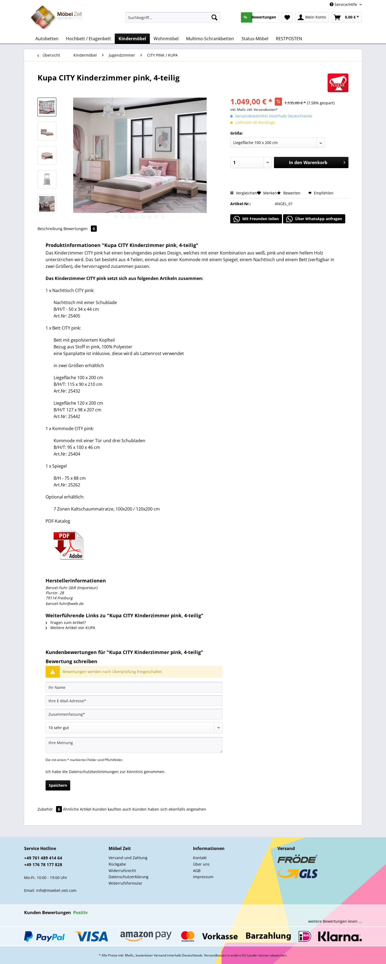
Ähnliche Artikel (77, 809)
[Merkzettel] (287, 17)
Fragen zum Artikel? (66, 622)
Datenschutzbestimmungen (94, 771)
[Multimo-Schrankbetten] (210, 39)
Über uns (201, 864)
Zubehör (50, 809)
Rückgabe (117, 864)
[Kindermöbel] (132, 39)
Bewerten (289, 192)
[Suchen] (214, 17)
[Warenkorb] (346, 17)
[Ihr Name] (134, 687)
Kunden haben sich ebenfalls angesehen (169, 809)
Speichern (58, 785)
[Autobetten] (47, 39)
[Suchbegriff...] (172, 17)
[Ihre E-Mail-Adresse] (134, 700)
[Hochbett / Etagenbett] (88, 39)
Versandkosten (215, 955)
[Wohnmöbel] (166, 39)
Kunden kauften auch (111, 809)
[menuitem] (172, 20)
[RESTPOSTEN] (289, 39)
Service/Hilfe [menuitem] (344, 4)
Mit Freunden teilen (256, 219)
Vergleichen (243, 192)
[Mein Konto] (312, 17)
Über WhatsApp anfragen (314, 219)
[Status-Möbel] (255, 39)
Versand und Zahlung (128, 857)
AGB (197, 870)
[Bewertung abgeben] (134, 727)
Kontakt (200, 857)
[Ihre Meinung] (134, 745)
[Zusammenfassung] (134, 714)
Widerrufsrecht (122, 870)
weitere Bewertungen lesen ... (335, 921)
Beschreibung (50, 228)
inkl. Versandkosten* (262, 109)
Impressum (203, 876)
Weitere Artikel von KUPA (70, 627)
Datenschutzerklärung (129, 876)
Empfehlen (320, 192)
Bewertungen (80, 228)
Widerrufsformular (125, 883)
